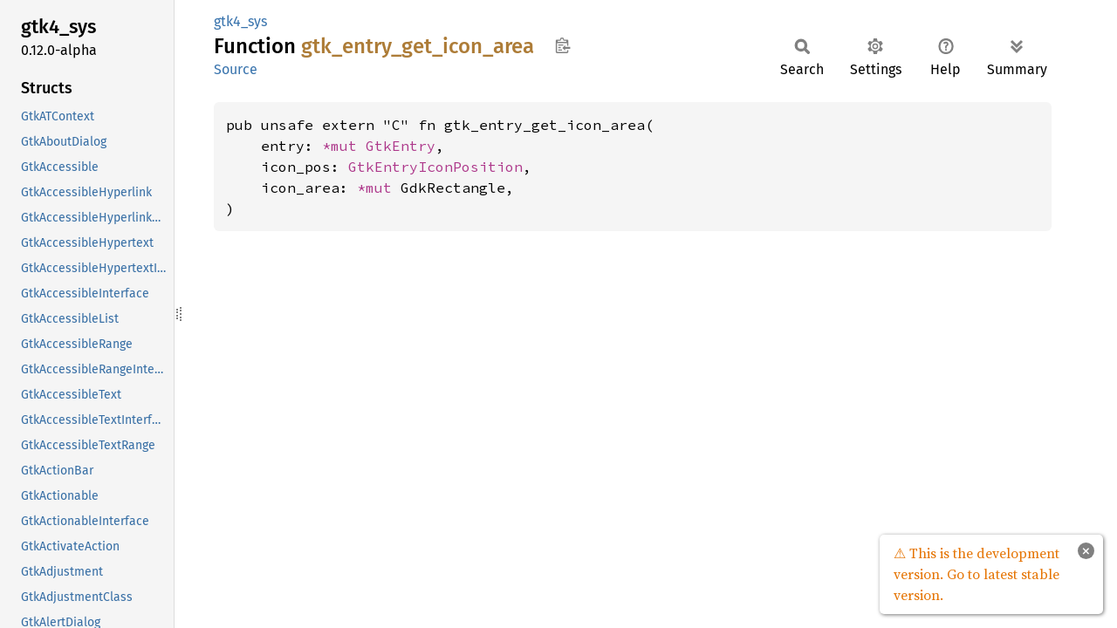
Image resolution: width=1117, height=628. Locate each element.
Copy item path (562, 45)
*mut (344, 145)
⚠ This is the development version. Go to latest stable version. (976, 573)
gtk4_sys (240, 21)
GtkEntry (400, 145)
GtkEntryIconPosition (435, 166)
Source (235, 69)
